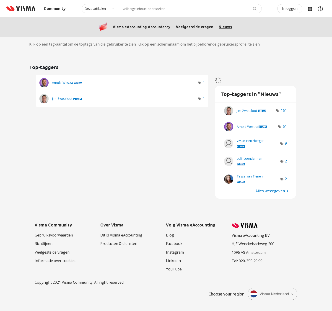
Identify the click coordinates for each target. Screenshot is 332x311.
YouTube (174, 269)
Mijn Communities (310, 8)
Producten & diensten (118, 243)
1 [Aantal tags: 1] (204, 82)
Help (320, 8)
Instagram (175, 252)
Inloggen (290, 8)
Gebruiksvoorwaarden (54, 235)
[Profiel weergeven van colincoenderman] (249, 158)
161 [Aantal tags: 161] (284, 110)
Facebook (174, 243)
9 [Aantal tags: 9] (286, 143)
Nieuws (225, 27)
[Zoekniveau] (99, 8)
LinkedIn (173, 260)
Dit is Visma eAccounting (121, 235)
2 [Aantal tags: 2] (286, 161)
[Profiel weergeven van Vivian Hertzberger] (250, 141)
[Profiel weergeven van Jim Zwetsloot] (62, 98)
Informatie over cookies (55, 260)
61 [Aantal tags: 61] (285, 126)
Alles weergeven (270, 190)
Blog (170, 235)
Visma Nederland (269, 294)
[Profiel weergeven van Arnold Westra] (62, 82)
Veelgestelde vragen (194, 27)
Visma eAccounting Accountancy (141, 27)
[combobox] (189, 8)
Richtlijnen (43, 243)
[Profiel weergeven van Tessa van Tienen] (250, 176)
